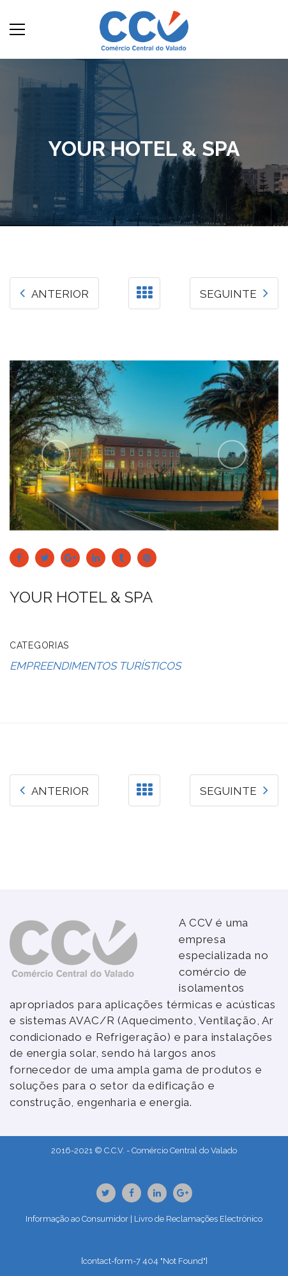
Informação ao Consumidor (77, 1219)
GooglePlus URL (182, 1193)
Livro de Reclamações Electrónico (198, 1219)
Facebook (131, 1193)
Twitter (106, 1193)
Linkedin (157, 1193)
